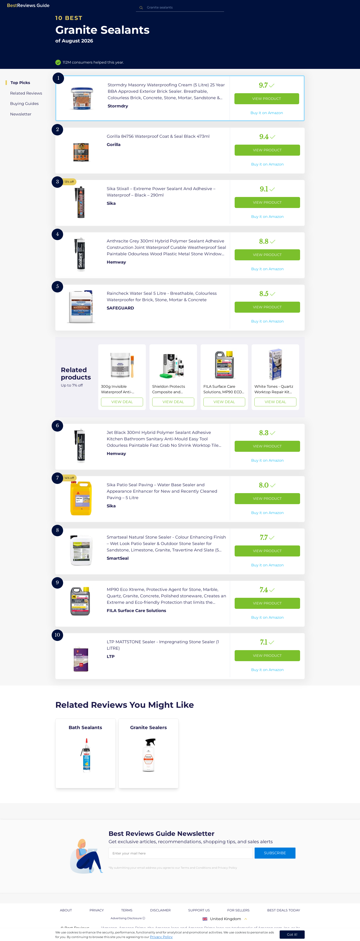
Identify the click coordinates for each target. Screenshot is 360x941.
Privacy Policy (161, 937)
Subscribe (275, 853)
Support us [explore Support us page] (199, 910)
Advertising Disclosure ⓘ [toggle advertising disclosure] (128, 918)
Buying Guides (24, 103)
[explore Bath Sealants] (85, 753)
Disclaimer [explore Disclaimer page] (160, 910)
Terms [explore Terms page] (126, 910)
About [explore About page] (66, 910)
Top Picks (20, 82)
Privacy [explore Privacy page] (97, 910)
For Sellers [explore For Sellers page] (238, 910)
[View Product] (180, 98)
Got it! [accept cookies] (292, 934)
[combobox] (180, 7)
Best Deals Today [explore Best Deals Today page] (283, 910)
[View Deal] (122, 377)
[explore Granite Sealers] (148, 753)
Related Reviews (26, 93)
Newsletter (20, 114)
